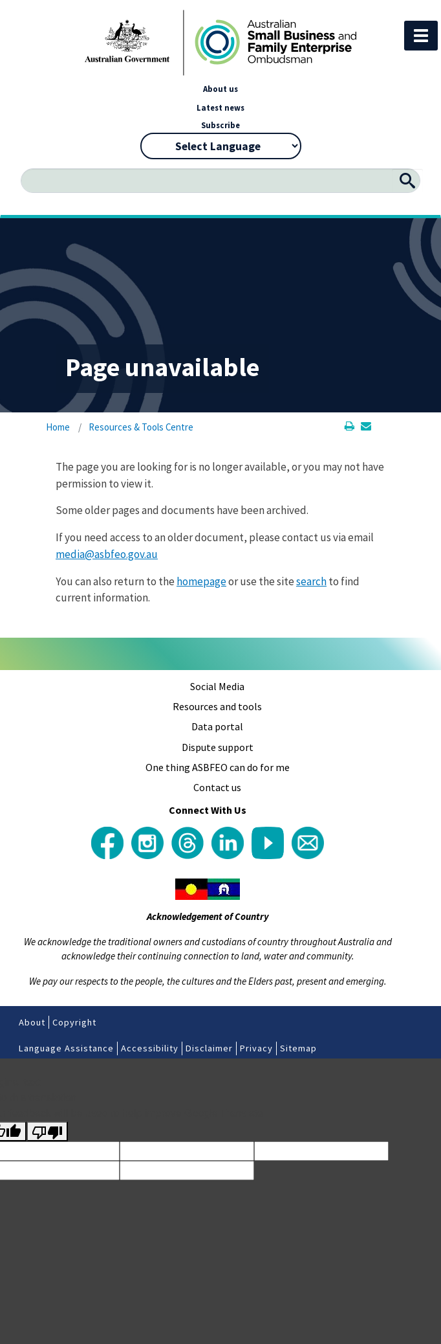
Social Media (217, 686)
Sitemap (298, 1048)
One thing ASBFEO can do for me (217, 767)
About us (220, 89)
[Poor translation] (47, 1131)
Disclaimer (209, 1048)
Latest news (220, 107)
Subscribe (220, 125)
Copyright (74, 1022)
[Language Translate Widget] (220, 146)
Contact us (217, 787)
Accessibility (149, 1048)
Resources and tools (217, 706)
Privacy (256, 1048)
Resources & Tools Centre (141, 427)
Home (58, 427)
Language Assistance (66, 1048)
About (32, 1022)
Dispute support (217, 747)
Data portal (217, 726)
